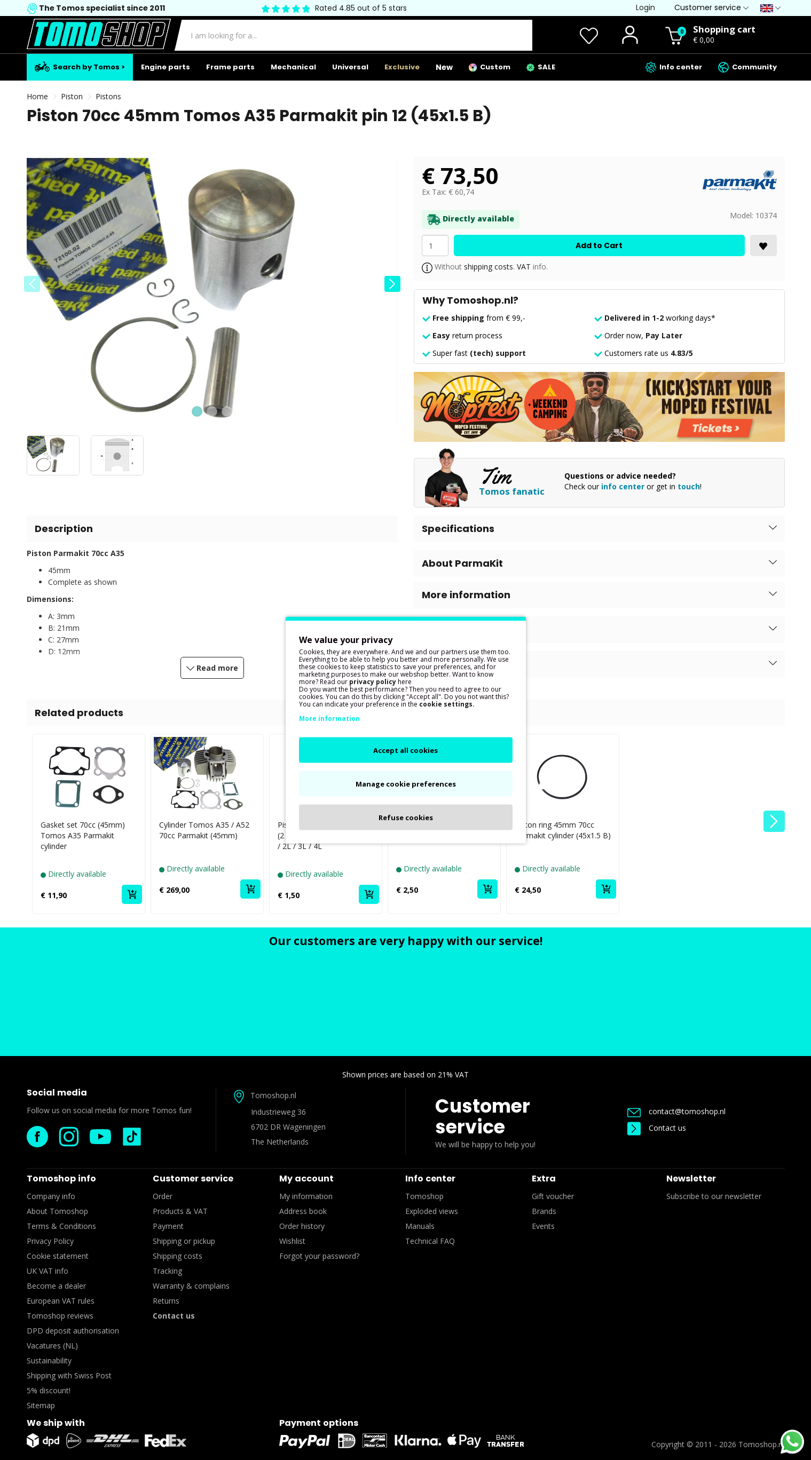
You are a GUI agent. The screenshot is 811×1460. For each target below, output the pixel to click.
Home (37, 96)
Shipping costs (177, 1256)
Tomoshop (424, 1196)
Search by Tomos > (80, 66)
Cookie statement (58, 1256)
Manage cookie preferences (406, 784)
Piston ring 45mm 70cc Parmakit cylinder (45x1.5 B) (563, 830)
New (444, 67)
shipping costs (488, 266)
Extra (544, 1178)
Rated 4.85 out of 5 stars (361, 8)
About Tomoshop (57, 1211)
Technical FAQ (430, 1241)
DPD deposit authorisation (73, 1331)
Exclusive (402, 67)
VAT (524, 266)
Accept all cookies (405, 750)
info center (622, 486)
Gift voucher (553, 1196)
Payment (168, 1226)
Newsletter (691, 1178)
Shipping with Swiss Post (69, 1375)
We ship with (56, 1423)
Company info (51, 1196)
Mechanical (293, 67)
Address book (303, 1211)
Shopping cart (724, 29)
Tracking (167, 1271)
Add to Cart (599, 245)
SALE (540, 67)
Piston (72, 96)
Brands (544, 1211)
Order (162, 1196)
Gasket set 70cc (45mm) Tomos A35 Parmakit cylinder (83, 835)
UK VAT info (47, 1271)
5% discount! (48, 1390)
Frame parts (230, 67)
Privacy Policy (50, 1241)
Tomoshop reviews (60, 1316)
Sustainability (49, 1360)
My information (306, 1196)
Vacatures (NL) (52, 1345)
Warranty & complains (191, 1286)
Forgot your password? (319, 1256)
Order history (302, 1226)
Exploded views (431, 1211)
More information (329, 718)
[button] (392, 284)
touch (689, 486)
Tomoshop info (61, 1178)
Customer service (482, 1116)
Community (747, 67)
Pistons (108, 96)
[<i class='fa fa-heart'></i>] (763, 245)
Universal (350, 67)
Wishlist (292, 1241)
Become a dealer (56, 1286)
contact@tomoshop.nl (676, 1111)
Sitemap (41, 1405)
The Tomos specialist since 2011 (101, 8)
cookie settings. (447, 704)
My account (306, 1178)
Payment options (318, 1423)
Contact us (656, 1128)
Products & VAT (180, 1211)
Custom (489, 67)
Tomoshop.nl (761, 1444)
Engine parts (165, 67)
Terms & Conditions (61, 1226)
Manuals (420, 1226)
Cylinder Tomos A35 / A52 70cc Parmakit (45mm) (204, 830)
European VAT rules (61, 1301)
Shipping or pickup (184, 1241)
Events (543, 1226)
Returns (166, 1301)
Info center (673, 67)
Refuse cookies (406, 817)
